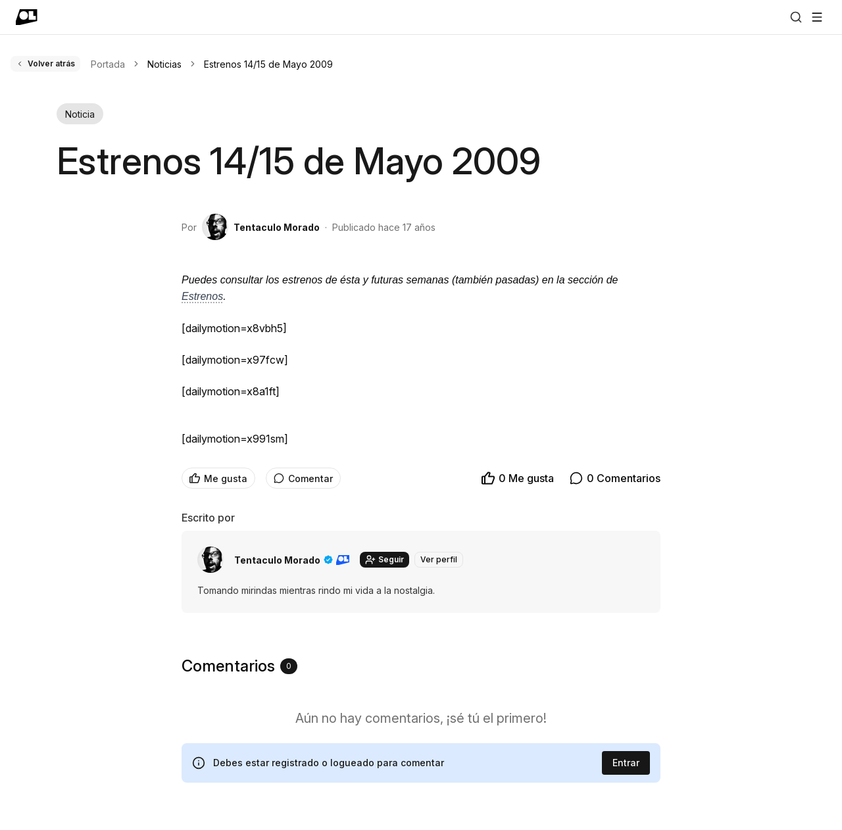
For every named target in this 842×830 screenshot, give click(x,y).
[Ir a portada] (26, 17)
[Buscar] (796, 17)
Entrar (625, 762)
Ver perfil (438, 559)
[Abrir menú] (817, 17)
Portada (108, 64)
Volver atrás (45, 63)
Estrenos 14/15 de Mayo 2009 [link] (268, 64)
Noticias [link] (164, 64)
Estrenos (202, 296)
